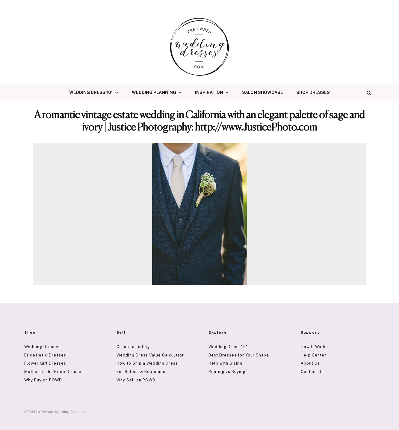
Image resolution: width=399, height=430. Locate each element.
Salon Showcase (262, 92)
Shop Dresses (313, 92)
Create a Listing (133, 346)
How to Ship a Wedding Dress (147, 363)
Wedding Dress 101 (91, 92)
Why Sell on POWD (136, 380)
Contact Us (312, 371)
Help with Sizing (225, 363)
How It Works (314, 346)
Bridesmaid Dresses (45, 355)
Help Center (313, 355)
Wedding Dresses (42, 346)
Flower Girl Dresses (45, 363)
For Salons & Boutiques (141, 371)
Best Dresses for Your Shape (238, 355)
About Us (310, 363)
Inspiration (209, 92)
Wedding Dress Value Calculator (150, 355)
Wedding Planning (154, 92)
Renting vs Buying (226, 371)
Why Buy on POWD (43, 380)
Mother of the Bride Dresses (54, 371)
